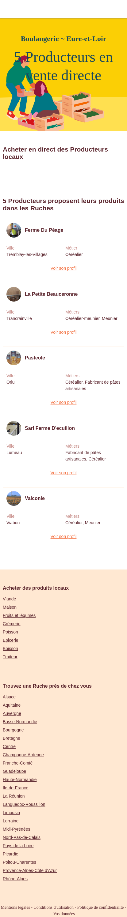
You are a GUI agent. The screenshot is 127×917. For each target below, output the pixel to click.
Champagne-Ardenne (23, 754)
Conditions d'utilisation (53, 907)
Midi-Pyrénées (16, 829)
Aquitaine (12, 705)
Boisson (10, 648)
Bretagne (11, 738)
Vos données (64, 913)
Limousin (11, 812)
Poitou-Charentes (19, 862)
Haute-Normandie (20, 779)
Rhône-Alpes (15, 878)
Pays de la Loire (18, 845)
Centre (9, 746)
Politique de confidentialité (100, 907)
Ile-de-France (15, 787)
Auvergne (12, 713)
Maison (10, 607)
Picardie (10, 853)
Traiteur (10, 656)
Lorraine (10, 820)
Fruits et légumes (19, 615)
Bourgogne (13, 729)
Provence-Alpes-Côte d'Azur (30, 870)
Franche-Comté (18, 763)
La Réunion (14, 796)
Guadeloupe (14, 771)
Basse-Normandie (20, 721)
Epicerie (10, 640)
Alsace (9, 696)
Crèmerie (12, 623)
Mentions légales (15, 907)
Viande (9, 598)
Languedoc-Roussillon (24, 804)
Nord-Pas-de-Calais (21, 837)
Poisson (10, 631)
